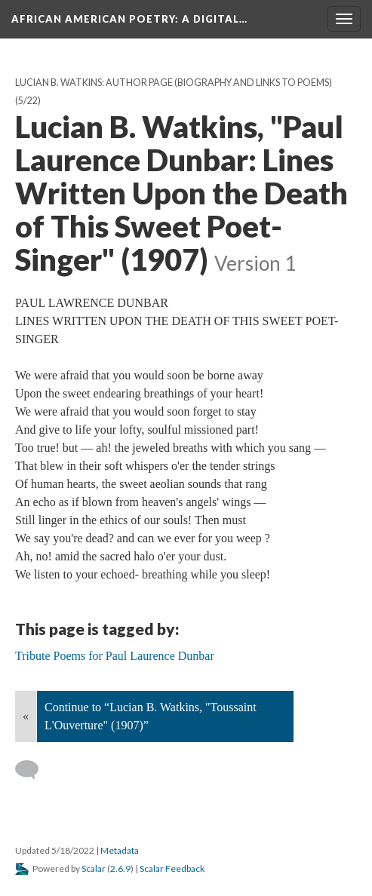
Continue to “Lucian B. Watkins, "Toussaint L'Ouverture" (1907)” (151, 716)
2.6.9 (120, 868)
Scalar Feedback (172, 868)
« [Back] (26, 716)
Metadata (119, 850)
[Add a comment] (33, 770)
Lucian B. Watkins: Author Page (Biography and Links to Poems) (173, 82)
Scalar (93, 868)
